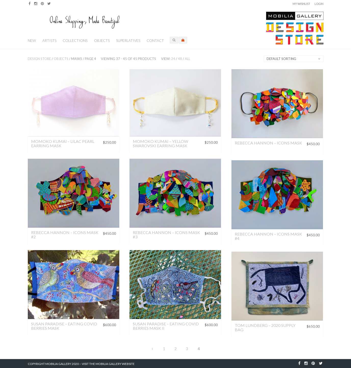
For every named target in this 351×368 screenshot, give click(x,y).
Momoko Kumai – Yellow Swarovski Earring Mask (160, 143)
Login (319, 3)
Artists (49, 40)
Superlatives (128, 40)
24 (173, 59)
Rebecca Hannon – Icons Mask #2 (64, 234)
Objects (102, 40)
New (32, 40)
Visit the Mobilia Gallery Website (108, 364)
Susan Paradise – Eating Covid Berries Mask (64, 326)
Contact (155, 40)
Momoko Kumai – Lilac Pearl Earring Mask (62, 143)
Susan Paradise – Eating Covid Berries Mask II (166, 326)
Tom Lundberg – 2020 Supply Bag (265, 327)
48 (180, 59)
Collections (75, 40)
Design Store (39, 59)
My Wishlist (301, 3)
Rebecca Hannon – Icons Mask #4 (268, 236)
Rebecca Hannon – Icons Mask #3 (166, 234)
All (187, 59)
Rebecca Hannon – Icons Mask (268, 142)
